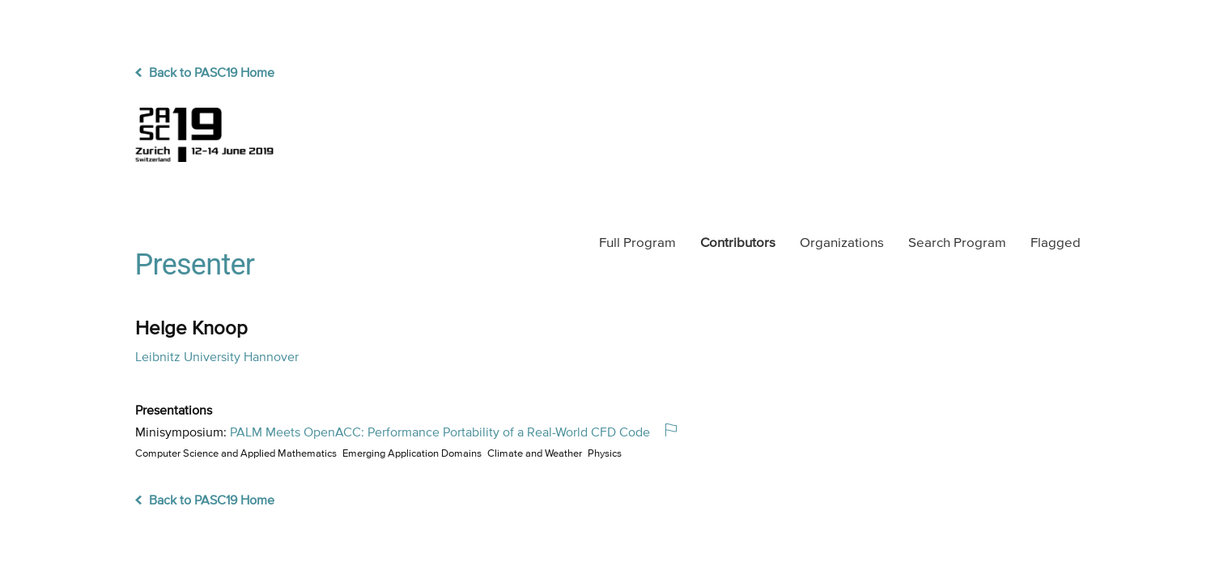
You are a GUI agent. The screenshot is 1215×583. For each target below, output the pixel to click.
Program (637, 243)
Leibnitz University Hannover (217, 357)
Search (957, 243)
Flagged (1055, 243)
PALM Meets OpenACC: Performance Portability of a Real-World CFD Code (440, 433)
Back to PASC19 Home (204, 73)
